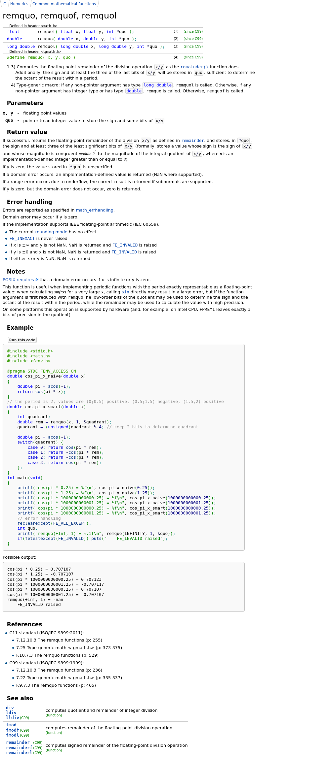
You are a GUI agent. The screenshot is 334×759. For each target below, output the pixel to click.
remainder (192, 140)
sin (125, 291)
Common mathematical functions (64, 4)
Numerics (19, 4)
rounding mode (51, 231)
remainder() (195, 66)
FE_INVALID (125, 245)
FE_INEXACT (22, 238)
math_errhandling (94, 210)
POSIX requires (18, 279)
